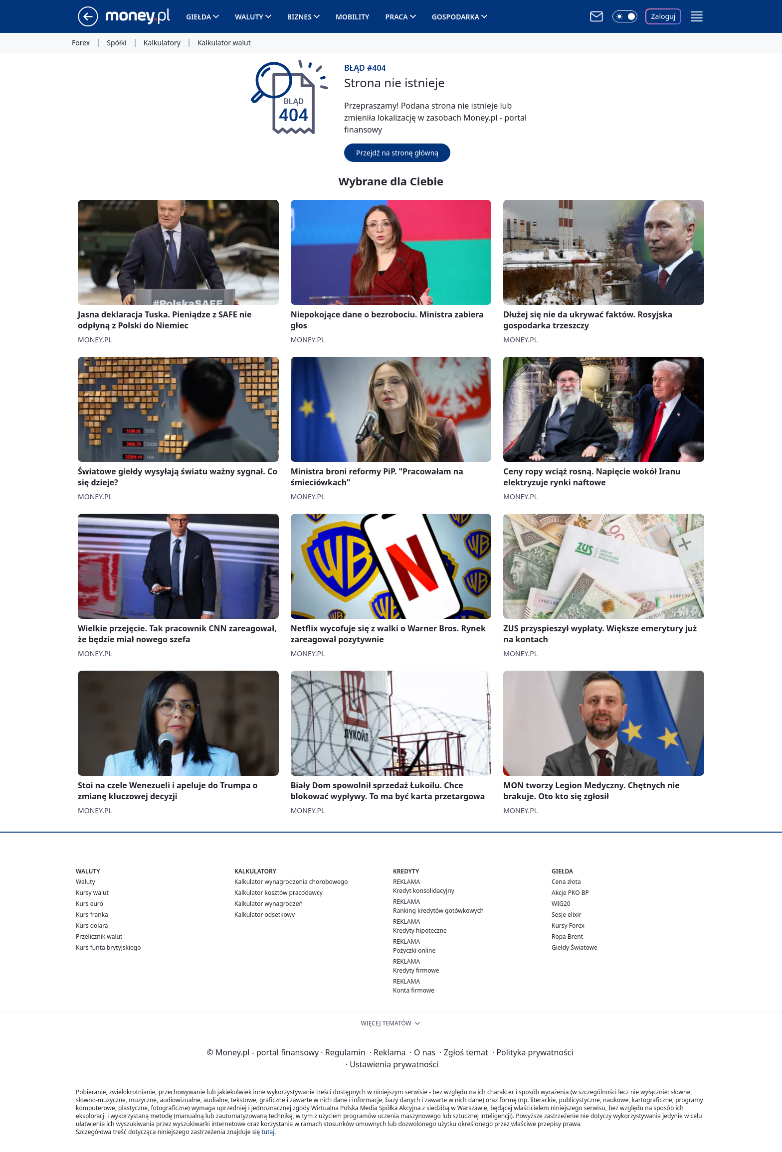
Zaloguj (663, 16)
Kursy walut (92, 892)
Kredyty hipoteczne (420, 930)
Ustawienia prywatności (392, 1064)
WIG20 (561, 903)
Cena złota (566, 881)
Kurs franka (92, 914)
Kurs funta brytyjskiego (108, 947)
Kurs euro (89, 903)
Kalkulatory (162, 42)
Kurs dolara (92, 925)
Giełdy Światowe (574, 947)
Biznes (299, 16)
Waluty (249, 16)
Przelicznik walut (99, 936)
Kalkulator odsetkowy (264, 914)
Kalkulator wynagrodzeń (268, 903)
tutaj (267, 1132)
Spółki (116, 42)
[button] (697, 16)
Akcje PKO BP (570, 892)
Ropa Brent (567, 936)
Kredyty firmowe (416, 970)
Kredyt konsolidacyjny (423, 890)
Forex (81, 42)
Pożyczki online (414, 950)
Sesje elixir (566, 914)
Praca (397, 16)
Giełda (198, 16)
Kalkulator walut (224, 42)
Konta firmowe (413, 990)
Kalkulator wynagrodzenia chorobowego (291, 881)
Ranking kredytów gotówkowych (438, 910)
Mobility (353, 16)
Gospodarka (455, 16)
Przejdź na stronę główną (397, 152)
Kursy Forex (568, 925)
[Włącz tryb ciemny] (624, 16)
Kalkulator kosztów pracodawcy (278, 892)
